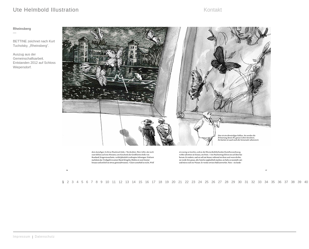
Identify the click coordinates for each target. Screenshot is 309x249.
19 (167, 182)
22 (187, 182)
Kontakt (213, 10)
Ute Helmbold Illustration (46, 10)
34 (266, 182)
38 (293, 182)
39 (299, 182)
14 (134, 182)
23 (193, 182)
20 (173, 182)
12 (120, 182)
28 (226, 182)
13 (127, 182)
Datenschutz (45, 236)
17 (153, 182)
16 (147, 182)
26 (213, 182)
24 (200, 182)
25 (206, 182)
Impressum (21, 236)
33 (259, 182)
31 (246, 182)
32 (253, 182)
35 (273, 182)
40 (306, 182)
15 (140, 182)
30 (240, 182)
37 (286, 182)
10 (107, 182)
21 (180, 182)
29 (233, 182)
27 (220, 182)
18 (160, 182)
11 (114, 182)
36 (279, 182)
